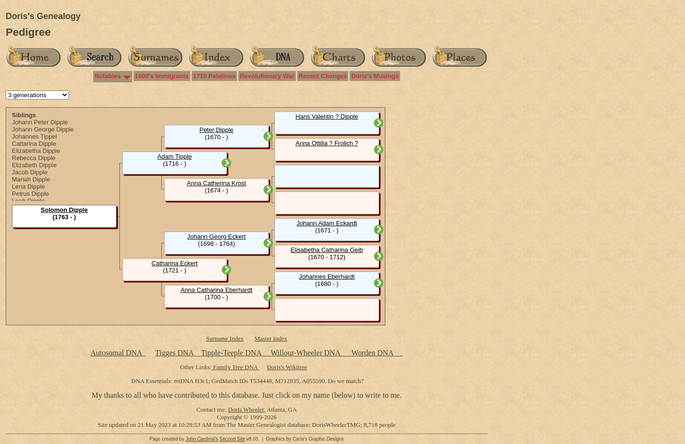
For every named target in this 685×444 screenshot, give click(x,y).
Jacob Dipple (30, 172)
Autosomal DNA (118, 353)
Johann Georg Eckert (216, 236)
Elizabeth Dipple (34, 165)
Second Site (232, 439)
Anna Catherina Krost (216, 183)
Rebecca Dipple (34, 157)
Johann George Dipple (43, 129)
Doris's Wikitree (287, 367)
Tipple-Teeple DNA (231, 353)
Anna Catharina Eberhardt (216, 289)
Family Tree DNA (235, 367)
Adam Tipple (174, 156)
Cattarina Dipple (34, 143)
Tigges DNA (174, 353)
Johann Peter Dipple (40, 122)
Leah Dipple (28, 200)
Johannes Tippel (34, 136)
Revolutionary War (267, 76)
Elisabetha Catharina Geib (327, 249)
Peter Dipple (216, 129)
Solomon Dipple (64, 209)
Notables (108, 76)
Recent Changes (323, 76)
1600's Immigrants (162, 76)
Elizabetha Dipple (36, 150)
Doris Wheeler (246, 409)
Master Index (270, 338)
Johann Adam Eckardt (326, 223)
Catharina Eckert (175, 263)
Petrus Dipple (30, 193)
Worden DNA (373, 353)
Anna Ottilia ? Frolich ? (326, 143)
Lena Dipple (28, 186)
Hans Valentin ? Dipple (326, 116)
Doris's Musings (375, 76)
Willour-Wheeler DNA (306, 353)
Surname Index (225, 338)
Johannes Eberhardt (326, 276)
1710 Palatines (214, 76)
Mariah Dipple (31, 179)
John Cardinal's (202, 439)
